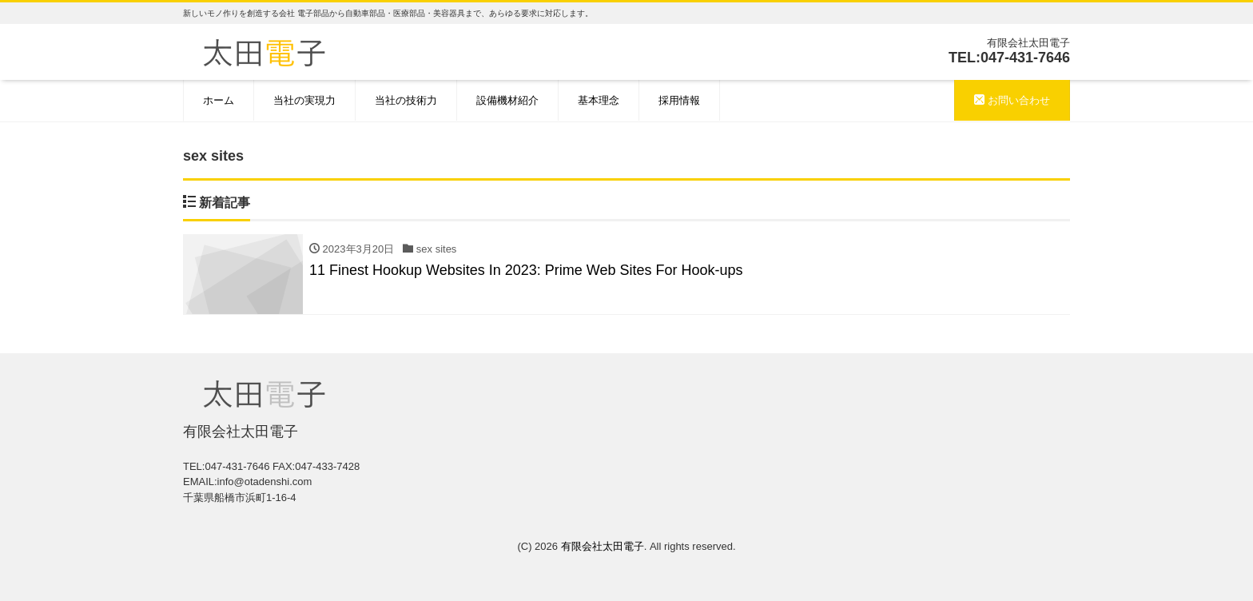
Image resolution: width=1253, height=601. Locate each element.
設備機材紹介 (507, 100)
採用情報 (679, 100)
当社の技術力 (406, 100)
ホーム (218, 100)
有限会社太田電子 (602, 546)
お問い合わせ (1012, 100)
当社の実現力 (304, 100)
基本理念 (598, 100)
